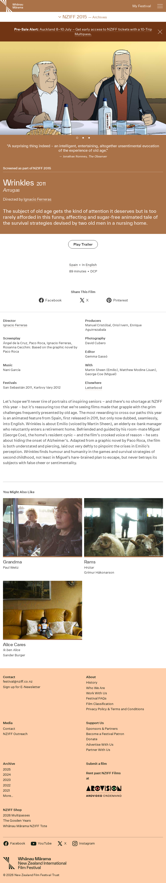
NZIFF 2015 (42, 168)
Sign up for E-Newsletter (21, 687)
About (91, 677)
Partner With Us (98, 750)
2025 (7, 769)
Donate (91, 739)
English (91, 265)
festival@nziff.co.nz (18, 681)
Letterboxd (93, 388)
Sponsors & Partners (102, 729)
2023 (7, 780)
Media (7, 723)
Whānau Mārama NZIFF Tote (25, 826)
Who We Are (95, 688)
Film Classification (99, 704)
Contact (9, 677)
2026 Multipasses (16, 815)
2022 (6, 785)
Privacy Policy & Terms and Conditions (115, 709)
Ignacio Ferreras (38, 199)
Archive (9, 764)
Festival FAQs (96, 698)
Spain (73, 265)
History (91, 682)
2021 (6, 790)
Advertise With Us (99, 744)
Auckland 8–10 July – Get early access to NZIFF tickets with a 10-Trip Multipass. (83, 31)
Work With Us (96, 693)
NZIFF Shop (12, 810)
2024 (7, 775)
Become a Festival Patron (105, 734)
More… (8, 796)
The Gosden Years (17, 820)
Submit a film (96, 764)
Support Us (95, 723)
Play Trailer (83, 244)
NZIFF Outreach (15, 734)
